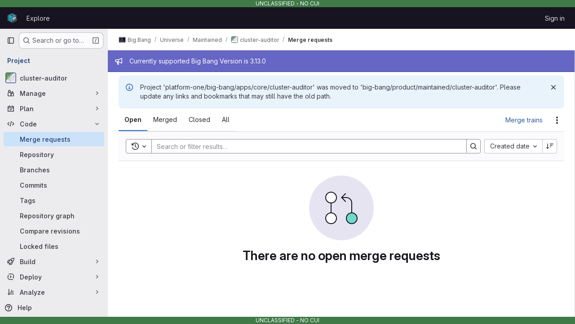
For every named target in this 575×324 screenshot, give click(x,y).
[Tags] (54, 200)
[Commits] (54, 185)
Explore (38, 18)
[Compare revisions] (54, 231)
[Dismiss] (553, 87)
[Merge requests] (54, 139)
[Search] (304, 146)
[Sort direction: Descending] (550, 146)
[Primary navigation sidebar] (11, 40)
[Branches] (54, 169)
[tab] (133, 119)
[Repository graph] (54, 215)
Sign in (555, 18)
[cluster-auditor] (54, 78)
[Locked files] (54, 246)
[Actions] (557, 120)
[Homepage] (12, 18)
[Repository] (54, 154)
